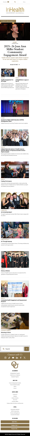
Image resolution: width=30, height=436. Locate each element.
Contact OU (15, 394)
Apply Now (14, 421)
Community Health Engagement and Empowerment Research (14, 300)
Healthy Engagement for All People (7, 80)
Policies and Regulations (15, 412)
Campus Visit (14, 425)
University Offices (15, 401)
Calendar (15, 396)
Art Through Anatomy (6, 241)
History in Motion (5, 271)
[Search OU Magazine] (3, 349)
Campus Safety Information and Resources (15, 403)
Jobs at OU (15, 399)
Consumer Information (15, 414)
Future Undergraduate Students (15, 382)
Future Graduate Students (15, 384)
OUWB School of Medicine (15, 375)
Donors (15, 388)
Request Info (14, 428)
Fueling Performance (6, 181)
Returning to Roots (6, 332)
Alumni (15, 386)
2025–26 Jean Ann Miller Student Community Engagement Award (15, 50)
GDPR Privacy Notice (15, 411)
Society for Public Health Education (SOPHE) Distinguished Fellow (12, 120)
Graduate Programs (15, 376)
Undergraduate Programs (15, 373)
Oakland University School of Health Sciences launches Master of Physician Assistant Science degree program (13, 150)
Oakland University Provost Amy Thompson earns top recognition (14, 123)
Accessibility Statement (15, 409)
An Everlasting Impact (6, 212)
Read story (15, 64)
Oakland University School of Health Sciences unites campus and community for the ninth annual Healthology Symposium (7, 85)
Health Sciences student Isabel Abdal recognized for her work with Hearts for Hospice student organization (15, 59)
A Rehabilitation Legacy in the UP (22, 80)
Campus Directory (15, 398)
